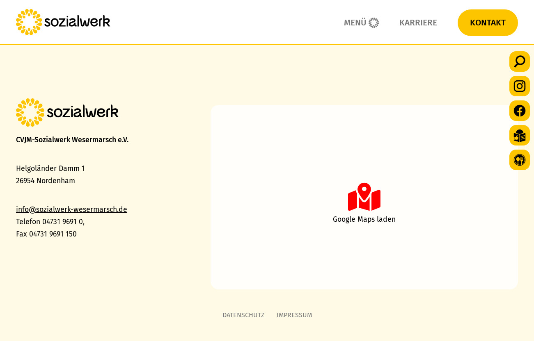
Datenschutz (243, 315)
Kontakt (488, 23)
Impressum (294, 315)
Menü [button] (355, 23)
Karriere (418, 23)
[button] (519, 61)
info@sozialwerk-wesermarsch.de (71, 209)
